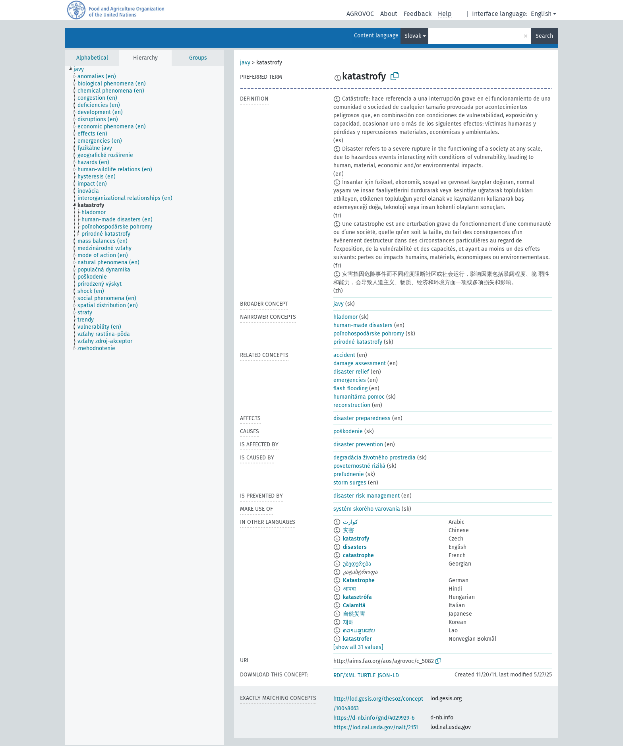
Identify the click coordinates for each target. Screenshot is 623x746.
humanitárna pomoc (359, 396)
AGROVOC (360, 13)
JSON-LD (388, 675)
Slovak (412, 36)
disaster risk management (366, 495)
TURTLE (366, 675)
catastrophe (358, 555)
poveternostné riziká (359, 466)
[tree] (144, 405)
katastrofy (356, 538)
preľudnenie (348, 474)
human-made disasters (363, 325)
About (388, 13)
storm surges (349, 482)
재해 (348, 622)
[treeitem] (82, 69)
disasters (355, 547)
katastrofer (357, 639)
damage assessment (359, 363)
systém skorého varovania (366, 509)
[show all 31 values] (358, 647)
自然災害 (354, 613)
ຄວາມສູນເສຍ (359, 630)
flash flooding (350, 388)
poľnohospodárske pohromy (368, 333)
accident (344, 355)
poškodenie (348, 431)
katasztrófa (357, 597)
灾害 (348, 530)
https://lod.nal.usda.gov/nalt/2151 (375, 727)
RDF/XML (344, 675)
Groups (198, 57)
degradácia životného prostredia (374, 457)
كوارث (350, 522)
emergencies (349, 380)
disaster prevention (358, 444)
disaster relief (351, 371)
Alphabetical (92, 57)
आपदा (349, 588)
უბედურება (357, 563)
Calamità (354, 605)
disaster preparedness (362, 418)
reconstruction (351, 405)
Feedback (417, 13)
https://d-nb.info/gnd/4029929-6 (373, 718)
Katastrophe (359, 580)
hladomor (345, 317)
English (541, 13)
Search (544, 36)
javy (245, 62)
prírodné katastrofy (357, 342)
